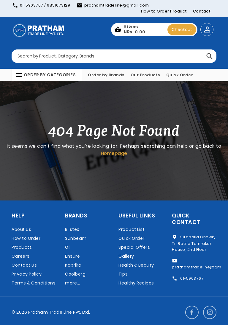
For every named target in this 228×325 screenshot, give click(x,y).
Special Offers (134, 247)
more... (72, 283)
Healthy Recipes (136, 283)
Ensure (72, 256)
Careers (21, 256)
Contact (202, 11)
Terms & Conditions (34, 283)
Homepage (114, 153)
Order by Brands (106, 75)
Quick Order (179, 75)
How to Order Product (164, 11)
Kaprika (73, 265)
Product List (131, 229)
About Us (21, 229)
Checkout (182, 29)
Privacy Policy (27, 274)
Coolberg (75, 274)
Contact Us (24, 265)
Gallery (126, 256)
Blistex (72, 229)
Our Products (145, 75)
